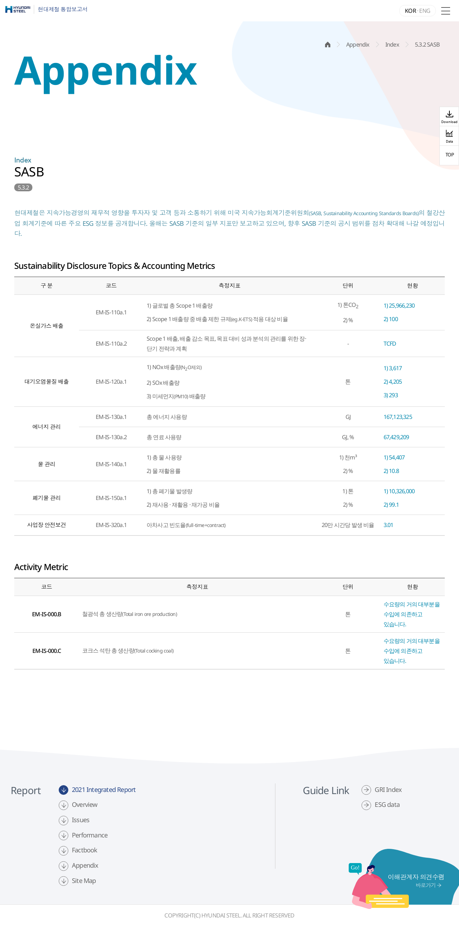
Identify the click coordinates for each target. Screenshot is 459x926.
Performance (89, 835)
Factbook (84, 850)
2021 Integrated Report (104, 789)
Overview (84, 804)
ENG (424, 11)
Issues (80, 819)
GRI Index (388, 789)
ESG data (387, 804)
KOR (410, 11)
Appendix (85, 865)
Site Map (84, 880)
